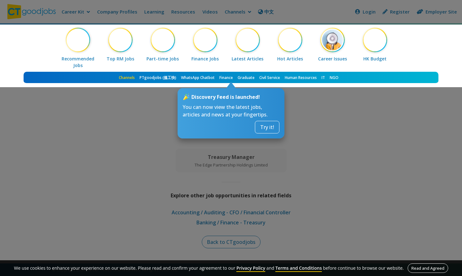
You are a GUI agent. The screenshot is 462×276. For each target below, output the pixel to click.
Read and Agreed (427, 268)
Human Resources (301, 77)
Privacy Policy (250, 268)
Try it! (267, 127)
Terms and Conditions (298, 268)
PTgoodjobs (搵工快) (158, 77)
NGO (334, 77)
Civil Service (269, 77)
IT (323, 77)
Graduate (246, 77)
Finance (226, 77)
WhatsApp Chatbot (198, 77)
